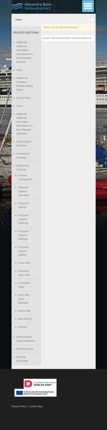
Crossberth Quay (24, 285)
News (19, 70)
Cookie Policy (23, 98)
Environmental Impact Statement (25, 339)
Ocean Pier (24, 263)
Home (19, 106)
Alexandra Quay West (24, 273)
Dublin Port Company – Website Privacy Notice (24, 84)
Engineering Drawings (22, 167)
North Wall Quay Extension (23, 299)
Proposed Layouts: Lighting (23, 251)
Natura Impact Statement (23, 143)
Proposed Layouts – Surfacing (23, 219)
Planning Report (24, 349)
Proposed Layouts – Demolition (24, 191)
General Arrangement (25, 177)
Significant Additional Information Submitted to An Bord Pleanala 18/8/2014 (24, 124)
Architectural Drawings (23, 155)
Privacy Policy (19, 406)
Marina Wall (24, 310)
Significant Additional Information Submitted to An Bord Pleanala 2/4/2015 (24, 52)
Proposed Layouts (23, 205)
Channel (22, 327)
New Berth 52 (25, 319)
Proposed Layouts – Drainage (23, 235)
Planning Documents (22, 359)
